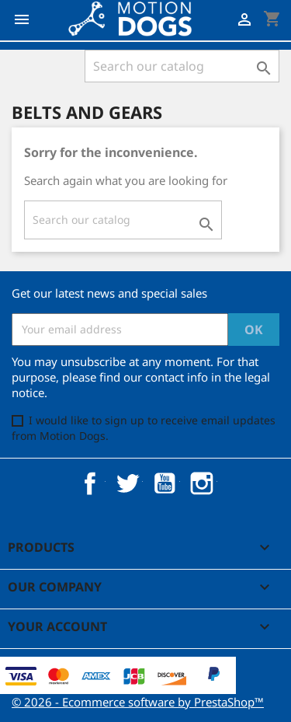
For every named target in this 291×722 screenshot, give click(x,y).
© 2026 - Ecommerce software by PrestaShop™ (138, 702)
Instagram (201, 483)
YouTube (164, 483)
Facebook (90, 483)
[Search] (182, 66)
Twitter (127, 483)
